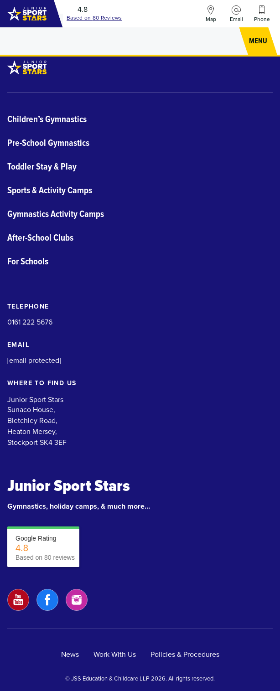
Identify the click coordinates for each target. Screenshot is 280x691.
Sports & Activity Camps (49, 190)
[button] (258, 41)
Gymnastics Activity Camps (55, 214)
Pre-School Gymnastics (48, 143)
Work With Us (114, 654)
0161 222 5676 (29, 322)
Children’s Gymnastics (47, 119)
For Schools (27, 261)
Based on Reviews (94, 18)
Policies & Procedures (184, 654)
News (70, 654)
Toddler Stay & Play (42, 166)
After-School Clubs (40, 237)
